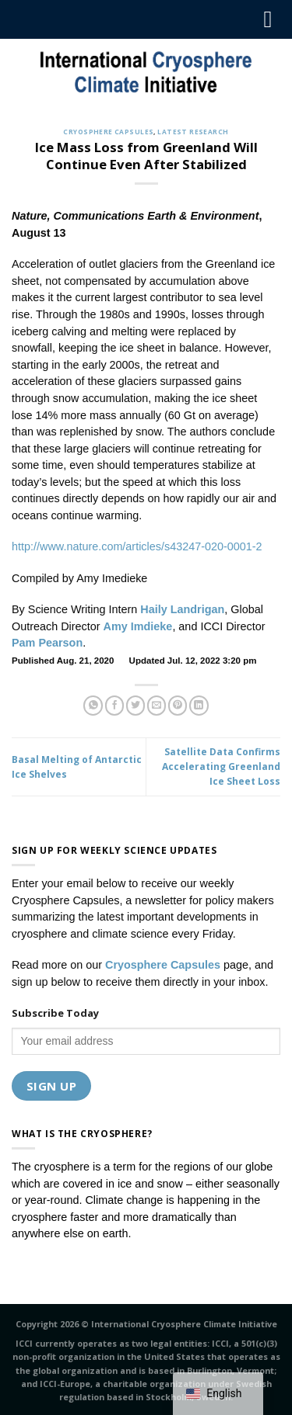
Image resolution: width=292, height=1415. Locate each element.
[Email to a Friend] (157, 705)
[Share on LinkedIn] (199, 705)
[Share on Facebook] (115, 705)
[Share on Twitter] (136, 705)
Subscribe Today (55, 1013)
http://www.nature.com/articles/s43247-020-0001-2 (137, 546)
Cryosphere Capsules (108, 131)
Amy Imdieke (138, 626)
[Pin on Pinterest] (178, 705)
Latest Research (192, 131)
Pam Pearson (47, 642)
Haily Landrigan (182, 609)
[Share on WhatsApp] (93, 705)
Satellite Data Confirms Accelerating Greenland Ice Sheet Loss (221, 766)
